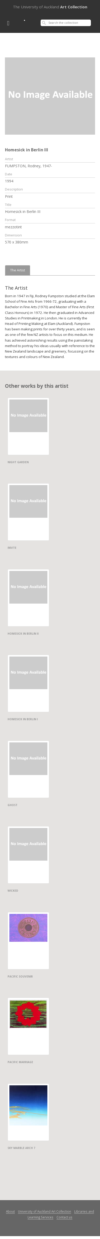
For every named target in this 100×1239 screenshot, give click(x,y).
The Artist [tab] (17, 270)
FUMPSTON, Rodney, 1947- (28, 165)
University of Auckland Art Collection (44, 1211)
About (10, 1211)
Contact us (64, 1217)
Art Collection (50, 6)
